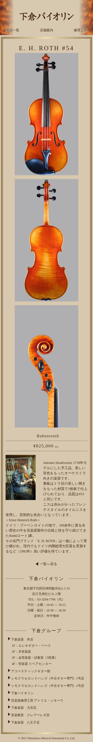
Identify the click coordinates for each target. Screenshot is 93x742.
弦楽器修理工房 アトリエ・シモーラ (37, 700)
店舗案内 (46, 30)
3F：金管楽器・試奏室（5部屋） (35, 657)
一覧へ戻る (46, 564)
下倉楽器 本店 (22, 639)
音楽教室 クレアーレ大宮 (30, 715)
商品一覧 (12, 30)
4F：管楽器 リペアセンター (32, 664)
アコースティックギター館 (30, 671)
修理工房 (80, 30)
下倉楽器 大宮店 (23, 708)
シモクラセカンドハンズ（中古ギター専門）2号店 (47, 686)
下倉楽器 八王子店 (25, 722)
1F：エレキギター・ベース (31, 645)
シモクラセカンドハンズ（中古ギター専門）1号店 (47, 678)
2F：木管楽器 (21, 651)
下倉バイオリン (22, 693)
